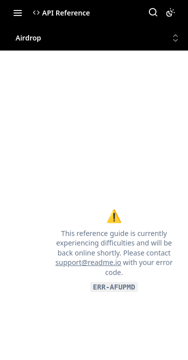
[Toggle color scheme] (170, 12)
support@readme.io (88, 262)
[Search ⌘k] (152, 12)
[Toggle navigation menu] (17, 12)
